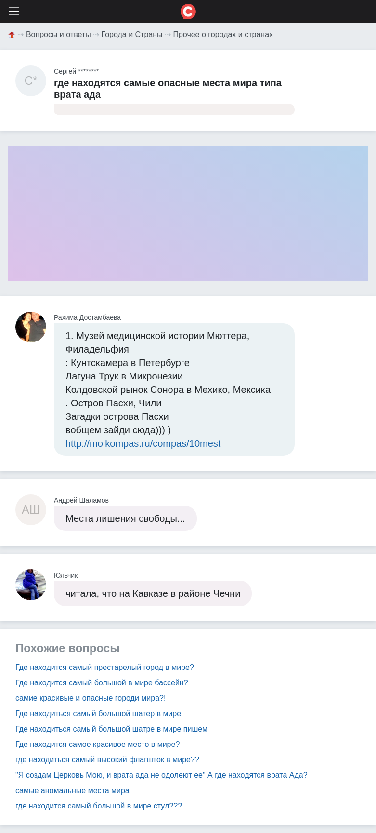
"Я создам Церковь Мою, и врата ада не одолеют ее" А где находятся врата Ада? (161, 775)
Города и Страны (132, 34)
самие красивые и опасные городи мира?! (90, 698)
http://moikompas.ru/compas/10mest (142, 443)
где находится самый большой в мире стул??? (98, 806)
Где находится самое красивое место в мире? (97, 744)
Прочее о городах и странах (223, 34)
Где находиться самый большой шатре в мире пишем (111, 729)
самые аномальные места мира (72, 790)
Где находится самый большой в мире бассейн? (101, 683)
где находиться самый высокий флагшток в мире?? (107, 760)
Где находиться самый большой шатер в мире (98, 713)
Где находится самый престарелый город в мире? (104, 667)
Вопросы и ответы (58, 34)
